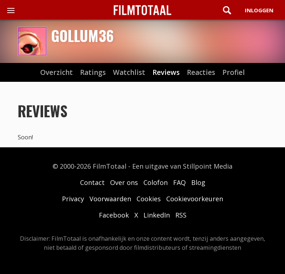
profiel (233, 72)
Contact (92, 182)
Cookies (149, 198)
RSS (180, 215)
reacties (201, 72)
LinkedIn (156, 215)
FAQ (179, 182)
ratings (93, 72)
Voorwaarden (110, 198)
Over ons (124, 182)
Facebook (114, 215)
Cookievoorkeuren (194, 198)
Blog (198, 182)
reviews (166, 72)
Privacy (73, 198)
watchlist (129, 72)
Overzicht (56, 72)
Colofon (155, 182)
